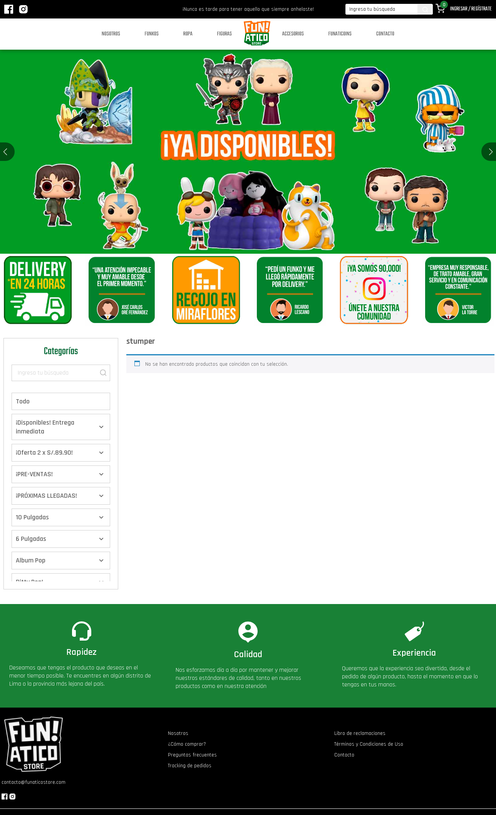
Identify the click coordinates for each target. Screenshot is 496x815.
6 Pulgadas (31, 538)
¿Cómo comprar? (187, 744)
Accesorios (293, 34)
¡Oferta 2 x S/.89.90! (44, 452)
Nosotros (111, 34)
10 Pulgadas (32, 517)
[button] (491, 151)
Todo (23, 401)
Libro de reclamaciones (359, 733)
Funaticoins (340, 34)
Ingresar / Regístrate (471, 9)
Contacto (385, 34)
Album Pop (30, 560)
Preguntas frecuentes (192, 754)
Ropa (188, 34)
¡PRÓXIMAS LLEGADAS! (46, 495)
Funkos (152, 34)
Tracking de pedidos (189, 765)
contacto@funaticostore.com (33, 782)
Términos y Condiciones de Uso (368, 744)
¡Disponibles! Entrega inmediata (45, 427)
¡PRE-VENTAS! (34, 474)
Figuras (224, 34)
